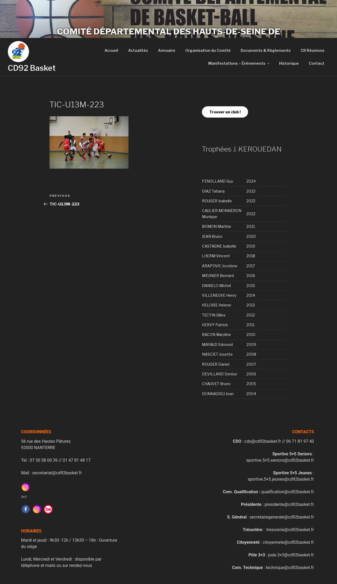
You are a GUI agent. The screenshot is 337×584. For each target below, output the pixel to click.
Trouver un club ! (225, 112)
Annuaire (166, 50)
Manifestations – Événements (239, 63)
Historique (289, 63)
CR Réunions (312, 50)
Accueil (111, 50)
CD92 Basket (32, 68)
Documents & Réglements (266, 50)
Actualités (138, 50)
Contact (316, 63)
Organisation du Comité (208, 50)
